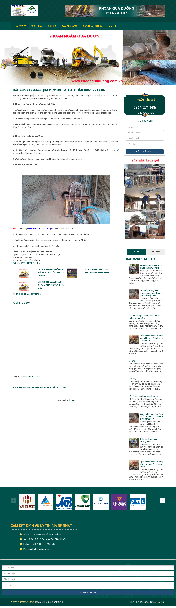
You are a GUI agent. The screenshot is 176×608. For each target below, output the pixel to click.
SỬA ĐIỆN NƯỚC (69, 26)
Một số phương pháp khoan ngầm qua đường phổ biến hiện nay (151, 293)
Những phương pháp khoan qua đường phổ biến (51, 285)
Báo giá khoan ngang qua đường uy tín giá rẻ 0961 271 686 (39, 388)
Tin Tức (136, 252)
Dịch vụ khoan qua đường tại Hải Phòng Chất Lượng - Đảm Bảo (151, 339)
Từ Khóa (155, 252)
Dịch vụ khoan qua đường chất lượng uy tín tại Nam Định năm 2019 (151, 417)
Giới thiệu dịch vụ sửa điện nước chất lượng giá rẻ (144, 317)
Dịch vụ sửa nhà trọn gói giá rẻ (144, 397)
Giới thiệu (133, 379)
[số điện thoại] (145, 132)
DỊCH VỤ (52, 26)
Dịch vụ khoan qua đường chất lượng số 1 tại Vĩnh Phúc (151, 465)
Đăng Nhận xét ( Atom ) (31, 376)
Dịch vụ (132, 361)
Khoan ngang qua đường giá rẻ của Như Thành (151, 267)
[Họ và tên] (145, 127)
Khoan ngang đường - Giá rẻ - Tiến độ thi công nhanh (51, 272)
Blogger (72, 400)
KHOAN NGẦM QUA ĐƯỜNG (23, 603)
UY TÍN (161, 603)
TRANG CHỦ (19, 26)
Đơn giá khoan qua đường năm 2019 (148, 441)
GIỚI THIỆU (36, 26)
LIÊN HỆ (112, 26)
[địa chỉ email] (145, 138)
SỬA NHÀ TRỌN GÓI (93, 26)
